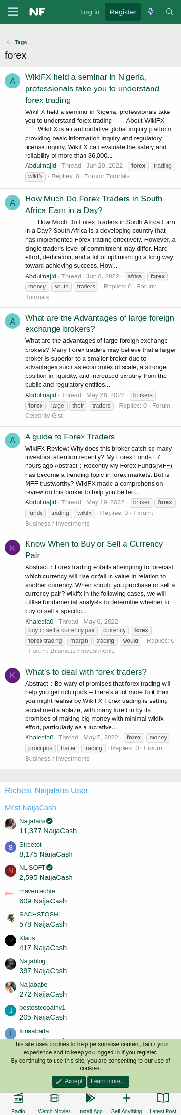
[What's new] (150, 12)
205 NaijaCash (43, 1017)
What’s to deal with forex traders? (86, 672)
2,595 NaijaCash (46, 877)
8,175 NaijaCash (46, 854)
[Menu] (13, 12)
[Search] (169, 12)
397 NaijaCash (43, 970)
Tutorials (117, 176)
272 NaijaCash (43, 994)
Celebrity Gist (44, 415)
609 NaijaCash (43, 901)
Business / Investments (57, 523)
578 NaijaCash (43, 924)
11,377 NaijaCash (48, 831)
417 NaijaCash (43, 947)
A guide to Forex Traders (70, 436)
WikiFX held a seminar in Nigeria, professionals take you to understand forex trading (92, 89)
